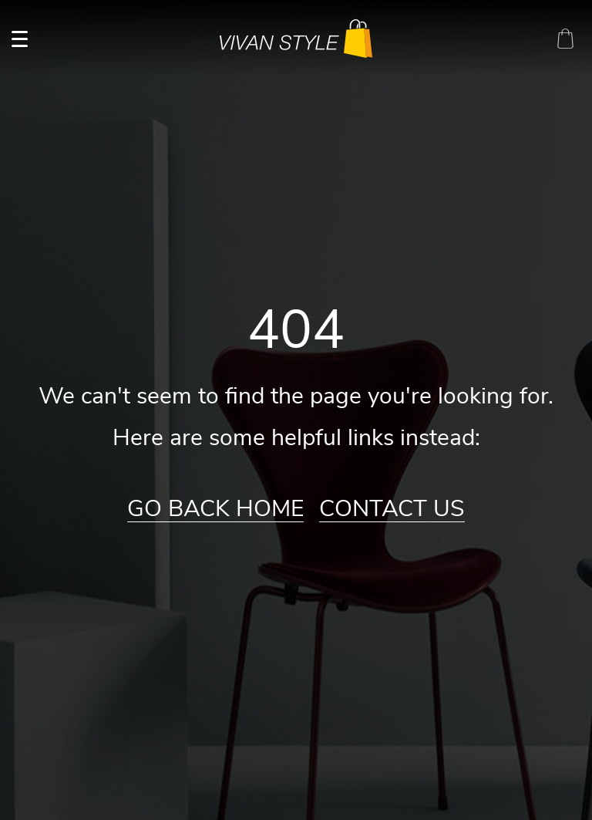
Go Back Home (215, 509)
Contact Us (392, 509)
